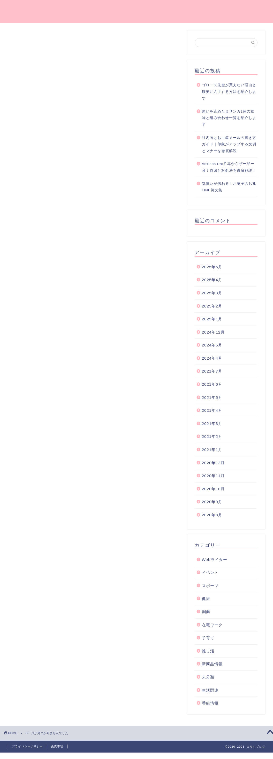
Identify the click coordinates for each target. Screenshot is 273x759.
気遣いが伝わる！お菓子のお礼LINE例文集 (229, 187)
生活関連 (37, 327)
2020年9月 (212, 502)
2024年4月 (212, 358)
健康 (32, 279)
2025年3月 (212, 293)
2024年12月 (213, 332)
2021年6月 (212, 384)
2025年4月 (212, 280)
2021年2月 (212, 436)
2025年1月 (212, 319)
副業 (32, 286)
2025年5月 (212, 267)
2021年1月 (212, 449)
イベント (37, 266)
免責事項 (57, 746)
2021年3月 (212, 423)
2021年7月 (212, 371)
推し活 (35, 307)
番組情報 (37, 334)
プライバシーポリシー (27, 746)
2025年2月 (212, 306)
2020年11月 (213, 475)
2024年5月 (212, 345)
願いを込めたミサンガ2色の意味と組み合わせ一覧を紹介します (229, 117)
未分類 (35, 320)
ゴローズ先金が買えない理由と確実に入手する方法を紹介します (229, 91)
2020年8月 (212, 515)
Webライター (41, 259)
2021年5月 (212, 397)
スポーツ (37, 272)
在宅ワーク (39, 293)
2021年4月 (212, 410)
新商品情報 (39, 314)
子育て (35, 300)
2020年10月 (213, 489)
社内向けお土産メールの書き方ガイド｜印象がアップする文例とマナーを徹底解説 (229, 144)
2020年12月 (213, 463)
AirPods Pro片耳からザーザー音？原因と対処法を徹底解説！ (229, 167)
